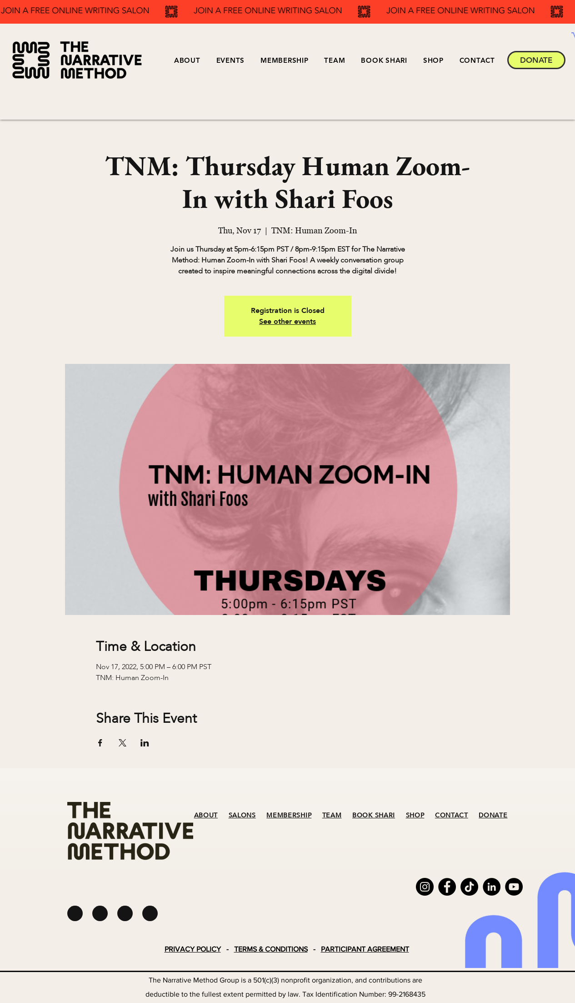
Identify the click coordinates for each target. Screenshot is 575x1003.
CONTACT (451, 815)
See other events (287, 322)
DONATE (493, 815)
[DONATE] (536, 60)
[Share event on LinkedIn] (144, 742)
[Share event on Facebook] (100, 742)
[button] (230, 60)
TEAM (332, 815)
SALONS (242, 815)
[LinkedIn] (491, 887)
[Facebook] (447, 887)
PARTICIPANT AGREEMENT (365, 949)
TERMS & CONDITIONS (271, 949)
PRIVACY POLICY (193, 949)
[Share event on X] (122, 742)
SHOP (415, 815)
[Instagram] (425, 887)
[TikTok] (469, 887)
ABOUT (206, 815)
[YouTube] (514, 887)
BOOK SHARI (373, 815)
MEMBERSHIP (288, 815)
